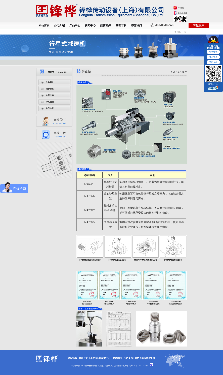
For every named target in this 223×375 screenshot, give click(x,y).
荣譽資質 (50, 89)
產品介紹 (95, 358)
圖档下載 (121, 25)
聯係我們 (136, 25)
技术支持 (213, 57)
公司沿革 (50, 108)
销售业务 (213, 52)
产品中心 (74, 25)
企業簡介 (50, 82)
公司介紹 (59, 25)
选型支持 (213, 62)
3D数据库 (198, 25)
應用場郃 (117, 358)
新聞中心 (90, 25)
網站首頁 (44, 25)
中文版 (181, 8)
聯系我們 (50, 102)
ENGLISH (182, 13)
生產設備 (50, 95)
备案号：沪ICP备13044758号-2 (135, 365)
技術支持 (105, 25)
